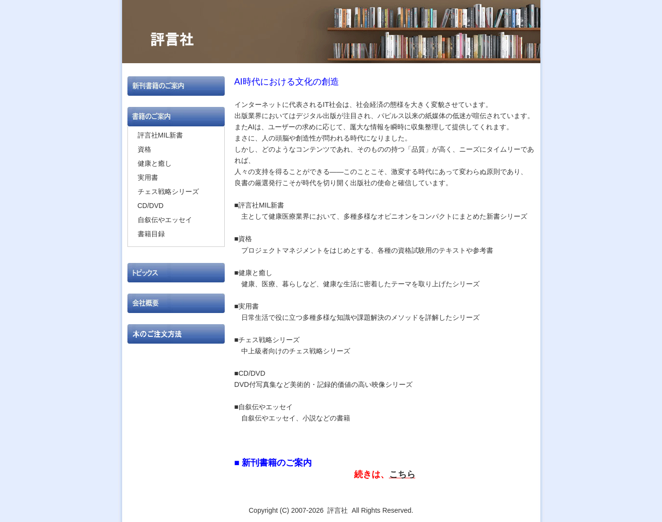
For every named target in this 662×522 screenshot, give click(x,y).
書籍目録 (151, 234)
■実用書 (246, 306)
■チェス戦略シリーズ (267, 340)
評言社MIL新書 (160, 135)
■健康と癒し (253, 273)
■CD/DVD (253, 373)
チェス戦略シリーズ (168, 191)
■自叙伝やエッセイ (263, 407)
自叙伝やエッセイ (165, 220)
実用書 (148, 177)
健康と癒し (155, 163)
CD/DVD (151, 205)
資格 (144, 149)
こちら (402, 474)
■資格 (243, 239)
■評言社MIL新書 (259, 205)
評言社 (337, 510)
